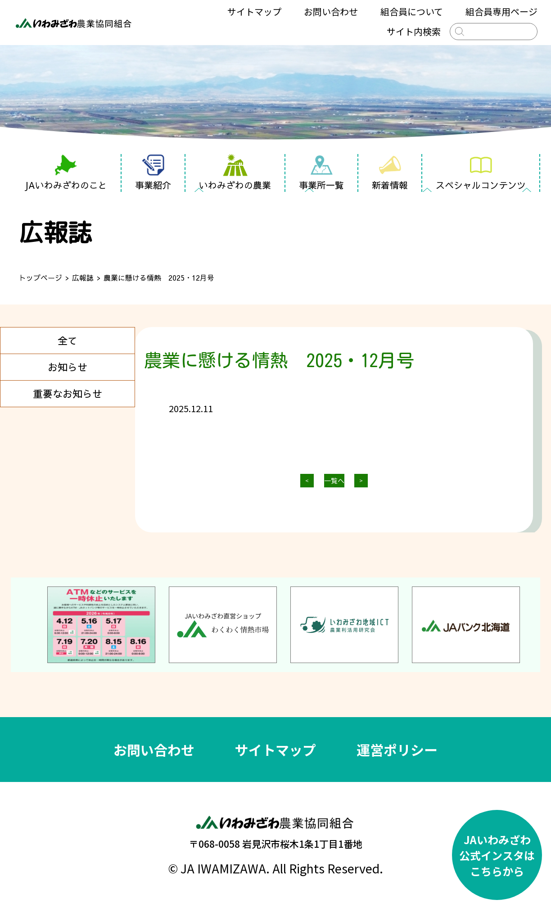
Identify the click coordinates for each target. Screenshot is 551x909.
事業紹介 (153, 172)
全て (67, 340)
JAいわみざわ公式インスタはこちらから (497, 855)
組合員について (411, 11)
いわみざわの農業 (235, 172)
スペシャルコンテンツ (481, 172)
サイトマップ (254, 11)
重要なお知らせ (67, 393)
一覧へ (334, 480)
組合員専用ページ (501, 11)
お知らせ (67, 367)
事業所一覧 (321, 172)
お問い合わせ (331, 11)
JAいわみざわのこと (65, 172)
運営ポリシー (397, 749)
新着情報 (390, 172)
